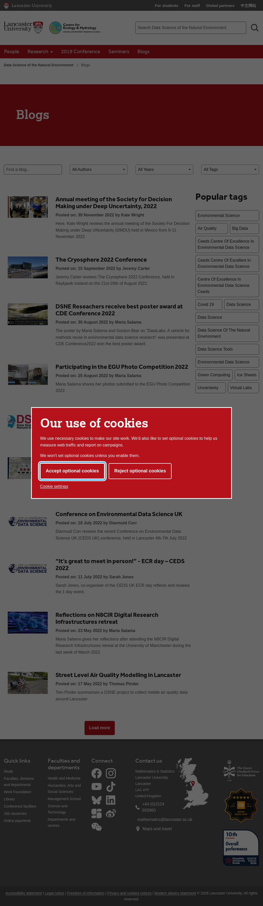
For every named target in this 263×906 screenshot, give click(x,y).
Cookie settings (54, 486)
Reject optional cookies (140, 470)
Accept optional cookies (72, 470)
